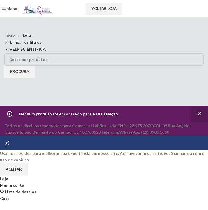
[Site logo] (37, 8)
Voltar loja (104, 8)
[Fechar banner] (7, 143)
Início (10, 35)
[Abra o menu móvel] (9, 8)
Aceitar (14, 169)
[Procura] (104, 59)
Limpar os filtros (26, 42)
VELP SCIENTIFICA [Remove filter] (28, 49)
